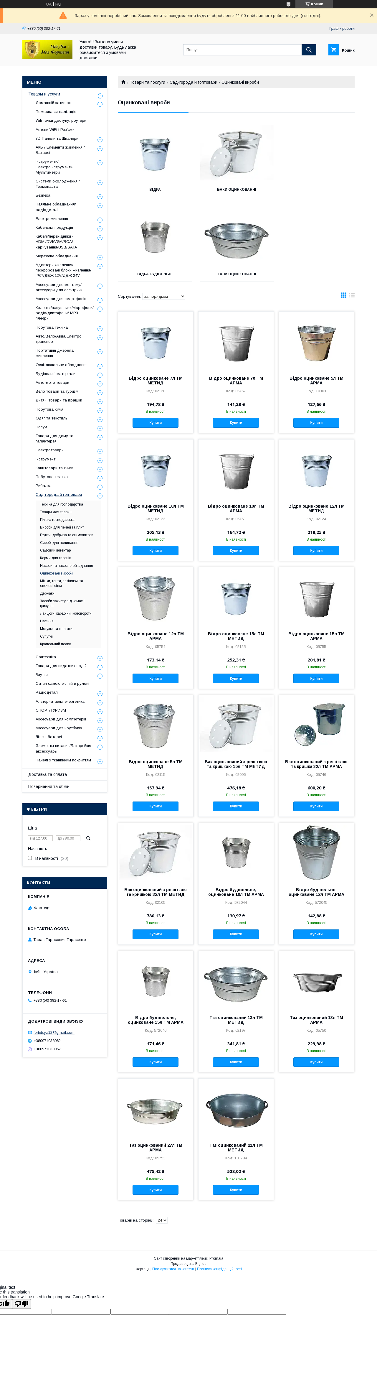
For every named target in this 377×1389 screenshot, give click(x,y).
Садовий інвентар (55, 550)
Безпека (43, 195)
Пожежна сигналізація (56, 111)
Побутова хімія (49, 409)
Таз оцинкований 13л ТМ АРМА (316, 1020)
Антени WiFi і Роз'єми (55, 129)
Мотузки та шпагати (56, 629)
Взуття (42, 674)
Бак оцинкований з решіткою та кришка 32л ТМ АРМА (316, 764)
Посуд (41, 427)
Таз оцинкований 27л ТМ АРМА (155, 1147)
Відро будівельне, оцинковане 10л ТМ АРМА (236, 892)
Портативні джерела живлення (55, 353)
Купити (155, 423)
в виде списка (352, 296)
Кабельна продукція (54, 227)
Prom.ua (216, 1258)
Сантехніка (46, 657)
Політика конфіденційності (219, 1269)
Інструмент (45, 459)
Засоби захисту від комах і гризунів (62, 603)
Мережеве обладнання (57, 256)
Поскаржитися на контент (173, 1269)
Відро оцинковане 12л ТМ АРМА (156, 636)
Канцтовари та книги (54, 468)
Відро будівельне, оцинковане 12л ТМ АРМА (316, 892)
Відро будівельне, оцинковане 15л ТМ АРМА (155, 1020)
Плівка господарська (57, 520)
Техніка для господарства (61, 504)
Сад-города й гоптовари (193, 82)
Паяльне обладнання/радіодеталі (56, 207)
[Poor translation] (21, 1304)
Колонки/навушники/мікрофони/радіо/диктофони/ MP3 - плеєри (65, 312)
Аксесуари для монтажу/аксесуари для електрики (59, 287)
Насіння (47, 621)
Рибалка (44, 485)
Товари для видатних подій (61, 666)
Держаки (47, 593)
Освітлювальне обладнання (61, 365)
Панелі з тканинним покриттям (63, 760)
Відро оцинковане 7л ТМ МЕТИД (156, 380)
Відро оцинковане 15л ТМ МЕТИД (236, 636)
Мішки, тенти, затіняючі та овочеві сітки (61, 583)
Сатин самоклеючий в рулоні (62, 683)
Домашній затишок (53, 103)
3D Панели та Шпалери (57, 138)
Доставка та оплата (47, 774)
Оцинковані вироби (56, 573)
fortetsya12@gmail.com (54, 1032)
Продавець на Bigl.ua (188, 1264)
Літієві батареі (49, 737)
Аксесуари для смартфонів (61, 299)
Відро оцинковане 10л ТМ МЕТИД (156, 508)
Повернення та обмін (49, 786)
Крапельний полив (55, 644)
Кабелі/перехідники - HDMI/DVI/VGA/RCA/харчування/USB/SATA (56, 241)
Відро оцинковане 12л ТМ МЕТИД (316, 508)
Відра (155, 189)
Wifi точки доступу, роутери (61, 120)
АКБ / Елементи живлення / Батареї (60, 150)
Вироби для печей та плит (62, 527)
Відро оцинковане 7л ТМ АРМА (236, 380)
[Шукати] (309, 49)
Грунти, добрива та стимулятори (66, 535)
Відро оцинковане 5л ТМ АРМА (316, 380)
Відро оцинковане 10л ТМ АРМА (236, 508)
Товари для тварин (56, 512)
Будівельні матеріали (55, 373)
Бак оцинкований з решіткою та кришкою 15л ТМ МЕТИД (236, 764)
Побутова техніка (52, 327)
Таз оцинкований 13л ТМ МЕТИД (236, 1020)
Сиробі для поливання (59, 543)
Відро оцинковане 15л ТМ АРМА (316, 636)
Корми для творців (55, 558)
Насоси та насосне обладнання (66, 566)
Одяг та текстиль (51, 418)
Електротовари (50, 450)
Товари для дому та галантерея (54, 438)
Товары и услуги (44, 94)
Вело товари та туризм (57, 391)
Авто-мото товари (52, 382)
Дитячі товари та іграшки (59, 400)
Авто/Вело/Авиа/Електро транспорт (59, 339)
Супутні (46, 636)
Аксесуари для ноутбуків (59, 728)
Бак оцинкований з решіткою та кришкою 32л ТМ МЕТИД (155, 892)
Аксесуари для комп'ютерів (61, 719)
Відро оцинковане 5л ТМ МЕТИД (156, 764)
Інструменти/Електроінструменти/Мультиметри (55, 166)
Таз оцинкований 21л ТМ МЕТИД (236, 1147)
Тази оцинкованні (154, 274)
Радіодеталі (47, 692)
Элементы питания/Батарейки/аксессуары (63, 748)
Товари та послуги (147, 82)
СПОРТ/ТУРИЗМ (51, 710)
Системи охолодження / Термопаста (58, 184)
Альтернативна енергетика (60, 701)
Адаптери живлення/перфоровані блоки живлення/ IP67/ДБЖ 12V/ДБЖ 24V (63, 270)
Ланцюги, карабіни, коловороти (66, 613)
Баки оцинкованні (236, 189)
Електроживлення (52, 218)
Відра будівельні (317, 189)
